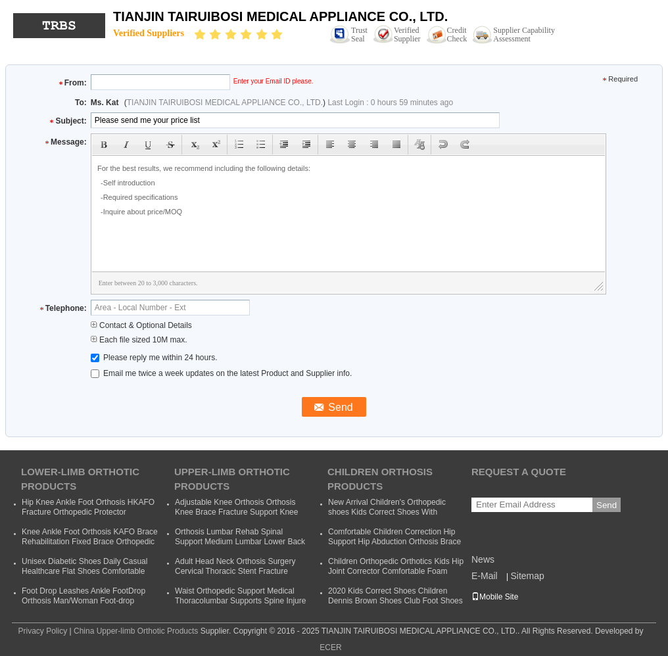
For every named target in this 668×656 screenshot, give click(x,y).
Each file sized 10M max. (139, 339)
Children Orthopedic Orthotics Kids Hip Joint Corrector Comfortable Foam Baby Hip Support (396, 571)
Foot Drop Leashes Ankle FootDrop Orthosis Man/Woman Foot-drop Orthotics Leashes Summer (83, 600)
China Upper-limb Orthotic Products (136, 631)
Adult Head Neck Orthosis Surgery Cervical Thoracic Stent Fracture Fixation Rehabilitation (235, 571)
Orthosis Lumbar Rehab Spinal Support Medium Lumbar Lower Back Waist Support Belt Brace (240, 541)
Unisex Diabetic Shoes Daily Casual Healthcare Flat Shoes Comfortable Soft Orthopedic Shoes (84, 571)
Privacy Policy (42, 631)
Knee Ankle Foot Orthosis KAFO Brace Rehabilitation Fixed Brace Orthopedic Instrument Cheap (90, 541)
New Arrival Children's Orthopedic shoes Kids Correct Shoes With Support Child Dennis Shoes (387, 512)
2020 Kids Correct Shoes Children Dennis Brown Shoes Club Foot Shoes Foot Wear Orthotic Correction (395, 600)
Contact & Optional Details (141, 325)
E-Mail (484, 576)
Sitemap (527, 576)
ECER (330, 647)
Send (606, 505)
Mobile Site (494, 596)
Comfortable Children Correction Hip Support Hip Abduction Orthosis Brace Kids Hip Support (394, 541)
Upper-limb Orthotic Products (232, 479)
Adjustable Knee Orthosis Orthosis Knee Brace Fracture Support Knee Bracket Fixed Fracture (236, 512)
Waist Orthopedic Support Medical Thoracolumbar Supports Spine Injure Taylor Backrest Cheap (240, 600)
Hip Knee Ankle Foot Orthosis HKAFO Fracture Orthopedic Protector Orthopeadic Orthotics (88, 512)
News (482, 559)
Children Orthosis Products (380, 479)
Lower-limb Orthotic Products (80, 479)
